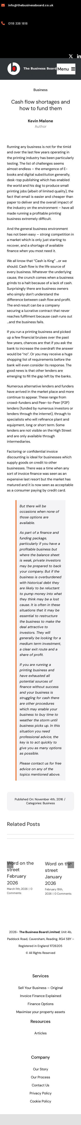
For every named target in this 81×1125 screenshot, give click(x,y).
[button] (10, 863)
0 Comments (62, 892)
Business (40, 89)
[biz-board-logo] (32, 63)
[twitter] (71, 56)
